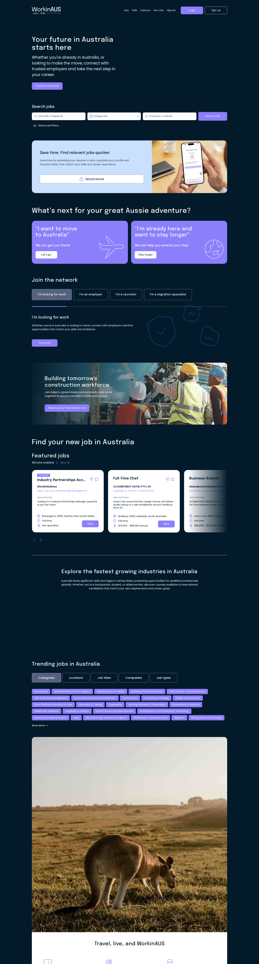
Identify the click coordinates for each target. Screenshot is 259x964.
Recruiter (159, 10)
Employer (145, 10)
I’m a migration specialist (168, 305)
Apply (90, 535)
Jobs (126, 10)
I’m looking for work (52, 305)
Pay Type (42, 134)
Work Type (64, 134)
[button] (91, 490)
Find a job (45, 354)
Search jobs (212, 116)
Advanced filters (46, 125)
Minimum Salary (91, 134)
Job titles (104, 689)
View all (64, 474)
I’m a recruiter (126, 305)
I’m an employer (90, 305)
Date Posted (150, 134)
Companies (133, 689)
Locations (76, 689)
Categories (46, 689)
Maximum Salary (121, 134)
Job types (163, 689)
